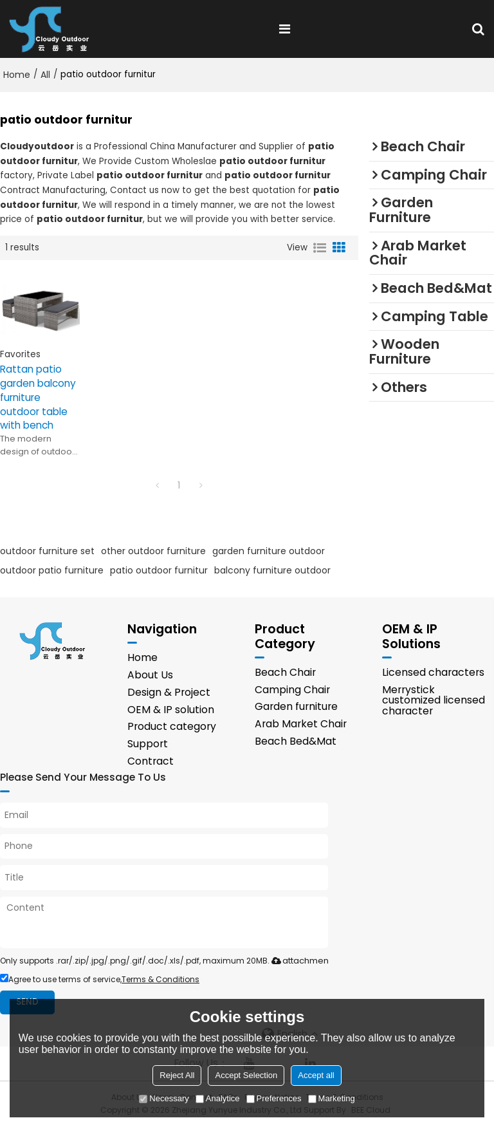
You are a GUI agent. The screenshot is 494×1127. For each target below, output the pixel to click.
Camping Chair (292, 689)
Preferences (274, 1098)
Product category (171, 727)
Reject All (177, 1075)
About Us (150, 674)
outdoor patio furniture (52, 570)
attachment (299, 961)
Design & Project (168, 692)
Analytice (218, 1098)
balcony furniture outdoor (272, 570)
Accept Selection (246, 1075)
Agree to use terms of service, (99, 979)
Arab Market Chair (301, 724)
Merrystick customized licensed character (433, 700)
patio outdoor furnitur (159, 570)
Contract (150, 761)
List (319, 247)
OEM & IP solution (170, 709)
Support (147, 744)
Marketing (331, 1098)
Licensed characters (433, 672)
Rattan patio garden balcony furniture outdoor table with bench (38, 397)
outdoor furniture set (47, 551)
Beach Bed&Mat (295, 741)
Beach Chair (285, 672)
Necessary (163, 1098)
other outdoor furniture (153, 551)
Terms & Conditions (160, 979)
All (45, 74)
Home (16, 74)
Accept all (316, 1075)
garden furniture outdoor (268, 551)
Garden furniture (296, 707)
